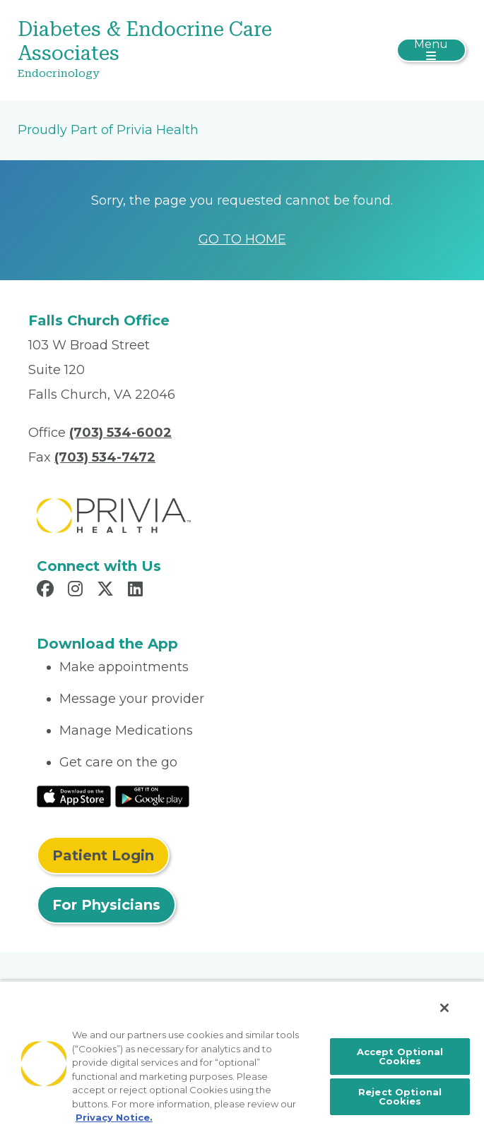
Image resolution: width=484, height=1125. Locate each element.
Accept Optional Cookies (400, 1056)
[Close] (444, 1007)
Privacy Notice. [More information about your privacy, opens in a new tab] (114, 1117)
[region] (242, 1052)
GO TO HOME (242, 239)
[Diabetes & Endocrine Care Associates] (167, 50)
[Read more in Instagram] (77, 590)
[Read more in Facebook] (47, 590)
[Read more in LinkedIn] (137, 590)
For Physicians (106, 904)
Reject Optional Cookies (400, 1096)
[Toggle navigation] (431, 50)
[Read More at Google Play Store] (152, 795)
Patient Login (103, 855)
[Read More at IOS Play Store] (74, 795)
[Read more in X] (107, 590)
